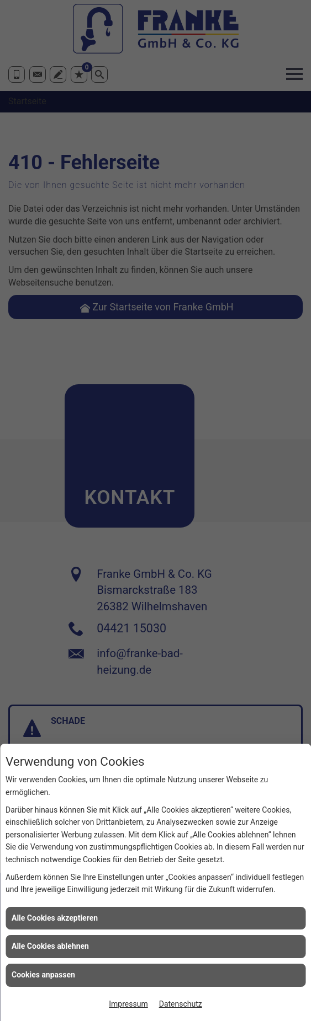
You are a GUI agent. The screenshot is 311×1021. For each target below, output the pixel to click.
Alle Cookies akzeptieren (55, 917)
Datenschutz (180, 1003)
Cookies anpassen (43, 974)
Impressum (128, 1003)
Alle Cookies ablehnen (50, 946)
